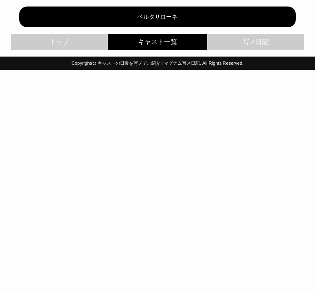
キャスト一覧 (158, 42)
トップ (59, 41)
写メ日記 (256, 41)
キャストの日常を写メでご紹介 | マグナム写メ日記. (149, 63)
